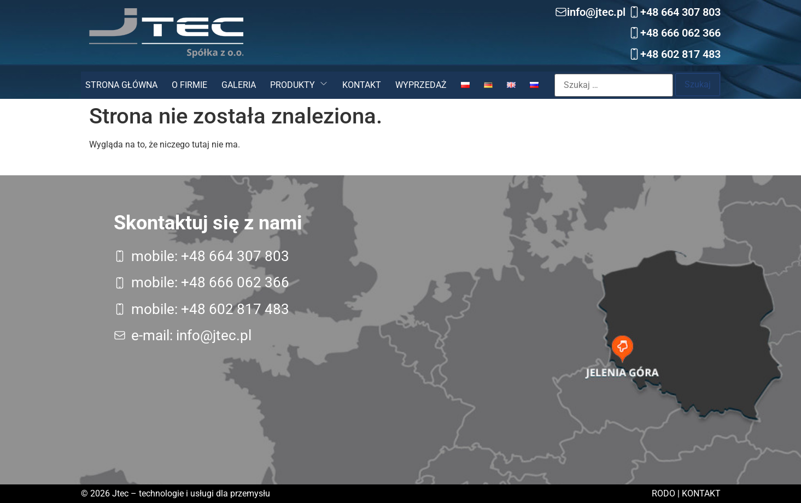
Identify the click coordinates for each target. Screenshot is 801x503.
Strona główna (121, 85)
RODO (663, 493)
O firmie (189, 85)
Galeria (238, 85)
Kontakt (361, 85)
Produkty (292, 85)
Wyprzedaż (421, 85)
